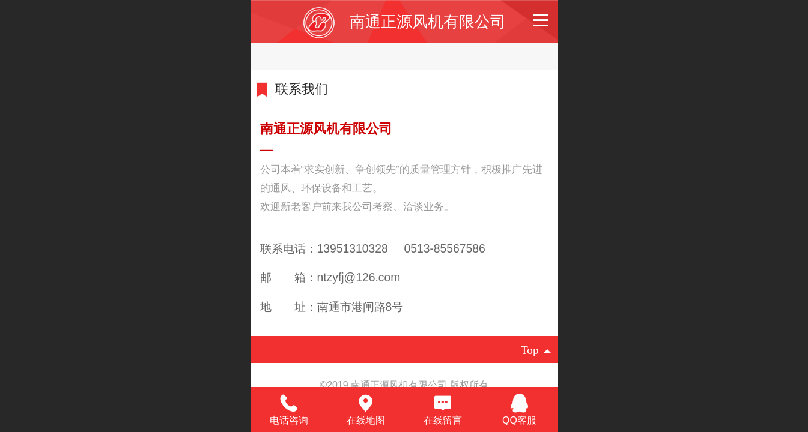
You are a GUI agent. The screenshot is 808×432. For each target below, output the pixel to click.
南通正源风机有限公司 (428, 21)
